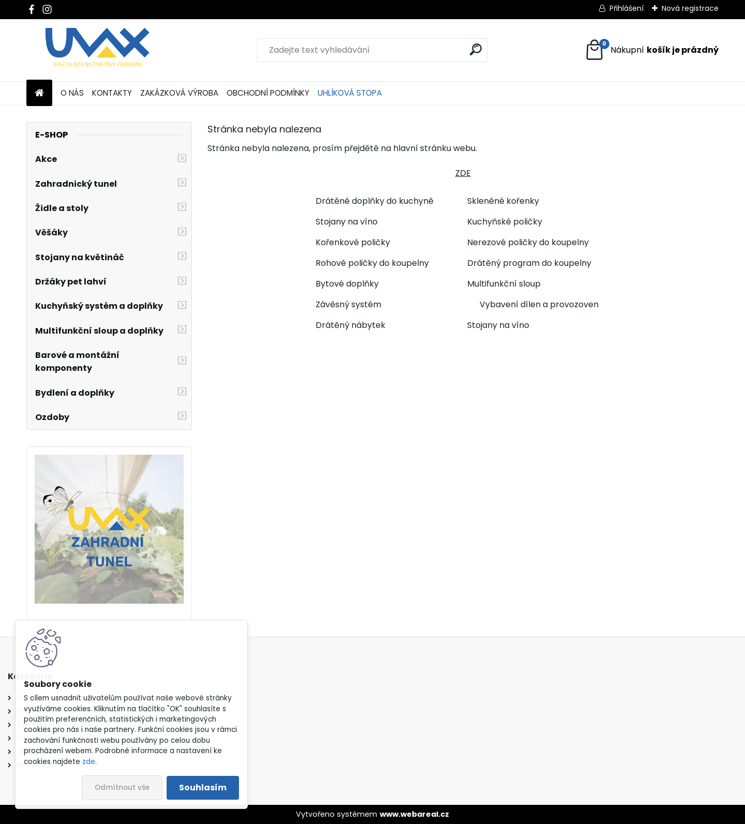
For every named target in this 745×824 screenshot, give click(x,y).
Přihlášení (626, 8)
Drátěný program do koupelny (529, 263)
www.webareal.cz (414, 814)
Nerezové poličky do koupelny (528, 242)
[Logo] (97, 50)
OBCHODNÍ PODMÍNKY (268, 92)
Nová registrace (690, 8)
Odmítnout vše (122, 787)
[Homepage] (39, 93)
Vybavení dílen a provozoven (539, 304)
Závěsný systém (348, 304)
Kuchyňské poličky (504, 222)
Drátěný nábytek (350, 325)
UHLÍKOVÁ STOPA (350, 92)
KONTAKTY (112, 92)
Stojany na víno (347, 222)
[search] (476, 49)
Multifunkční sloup (504, 284)
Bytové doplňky (347, 284)
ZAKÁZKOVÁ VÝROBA (179, 92)
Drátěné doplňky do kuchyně (375, 201)
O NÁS (72, 92)
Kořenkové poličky (353, 242)
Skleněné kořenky (503, 201)
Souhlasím (203, 787)
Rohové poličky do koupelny (372, 263)
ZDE (463, 173)
